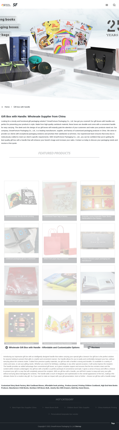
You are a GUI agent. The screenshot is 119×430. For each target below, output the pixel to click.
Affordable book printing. (54, 385)
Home (7, 107)
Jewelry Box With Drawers (60, 388)
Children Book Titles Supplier (79, 407)
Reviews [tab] (94, 347)
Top (113, 423)
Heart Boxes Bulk (52, 407)
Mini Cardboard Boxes (35, 385)
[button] (106, 5)
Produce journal (71, 385)
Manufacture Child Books (19, 388)
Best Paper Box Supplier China (25, 407)
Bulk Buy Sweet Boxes (80, 388)
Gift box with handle (22, 107)
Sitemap (78, 426)
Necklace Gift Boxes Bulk (39, 388)
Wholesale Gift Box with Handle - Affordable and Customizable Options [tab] (42, 347)
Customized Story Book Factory (13, 385)
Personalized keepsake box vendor (65, 414)
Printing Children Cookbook (89, 385)
